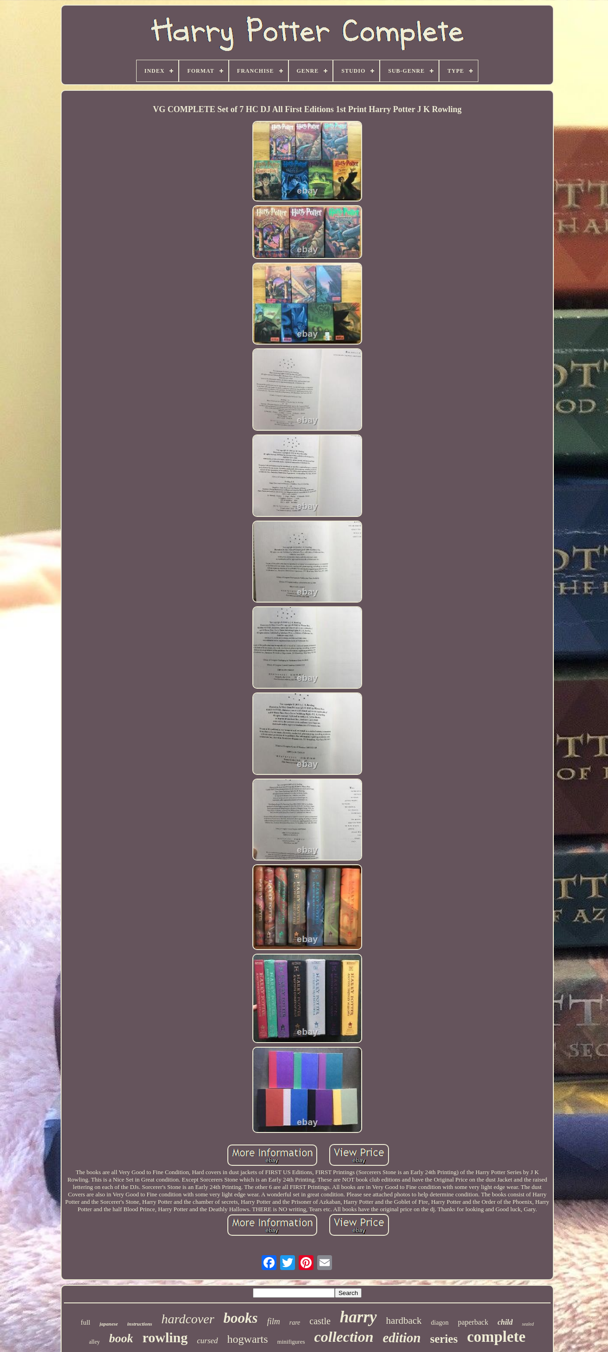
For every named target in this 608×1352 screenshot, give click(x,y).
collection (344, 1336)
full (85, 1322)
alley (94, 1342)
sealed (528, 1324)
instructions (139, 1324)
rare (295, 1322)
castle (320, 1321)
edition (402, 1337)
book (121, 1338)
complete (496, 1336)
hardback (404, 1320)
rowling (165, 1337)
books (241, 1318)
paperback (473, 1322)
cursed (207, 1340)
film (273, 1321)
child (505, 1322)
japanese (109, 1324)
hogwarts (247, 1339)
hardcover (188, 1319)
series (444, 1339)
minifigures (291, 1341)
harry (358, 1317)
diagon (440, 1322)
